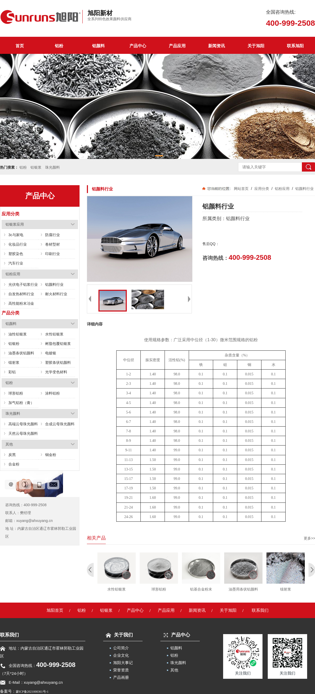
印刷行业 (52, 254)
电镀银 (50, 353)
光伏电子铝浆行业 (23, 284)
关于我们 (118, 635)
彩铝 (12, 372)
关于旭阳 (256, 46)
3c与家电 (15, 235)
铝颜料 (98, 46)
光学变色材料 (56, 372)
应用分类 (261, 189)
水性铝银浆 (54, 334)
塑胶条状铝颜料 (58, 362)
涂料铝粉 (52, 393)
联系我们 (260, 610)
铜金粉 (50, 455)
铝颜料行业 (54, 284)
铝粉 (59, 46)
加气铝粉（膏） (21, 403)
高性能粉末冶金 (21, 303)
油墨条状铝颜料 (21, 353)
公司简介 (121, 648)
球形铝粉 (15, 393)
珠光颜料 (52, 167)
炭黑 (12, 455)
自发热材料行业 (21, 294)
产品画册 (121, 677)
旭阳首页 (54, 610)
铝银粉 (13, 343)
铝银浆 (35, 167)
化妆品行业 (17, 244)
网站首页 (241, 189)
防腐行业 (52, 235)
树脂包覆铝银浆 (58, 343)
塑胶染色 (15, 254)
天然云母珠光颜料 (23, 433)
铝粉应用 (282, 189)
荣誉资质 (121, 670)
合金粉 (13, 464)
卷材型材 (52, 244)
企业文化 (121, 655)
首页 (19, 46)
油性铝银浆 (17, 334)
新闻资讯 (216, 46)
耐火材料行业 (56, 294)
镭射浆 (13, 362)
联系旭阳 (295, 46)
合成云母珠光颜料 (60, 424)
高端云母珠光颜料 (23, 424)
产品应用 (177, 46)
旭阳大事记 (123, 662)
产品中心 (137, 46)
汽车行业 (15, 263)
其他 (174, 670)
